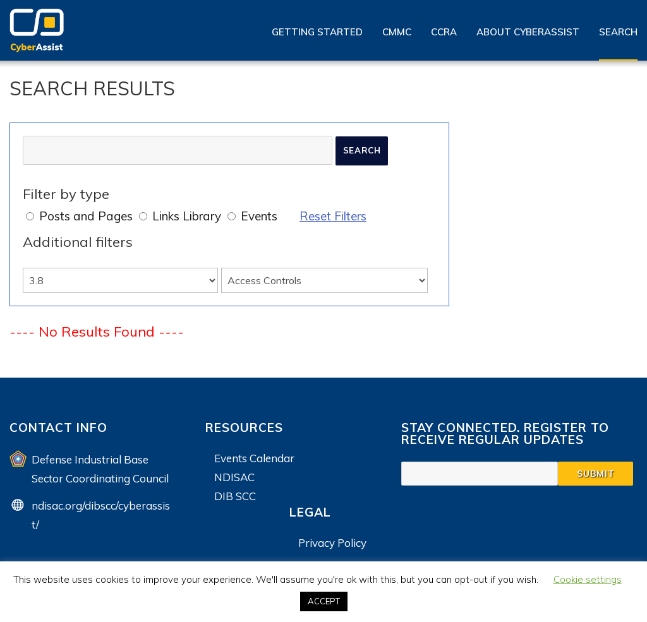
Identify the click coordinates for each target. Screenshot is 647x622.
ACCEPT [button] (324, 601)
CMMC (396, 32)
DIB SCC (235, 496)
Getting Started (317, 32)
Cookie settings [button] (587, 579)
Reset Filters (332, 216)
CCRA (444, 32)
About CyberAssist (527, 32)
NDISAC (234, 477)
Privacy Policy (332, 542)
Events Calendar (254, 458)
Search (618, 32)
